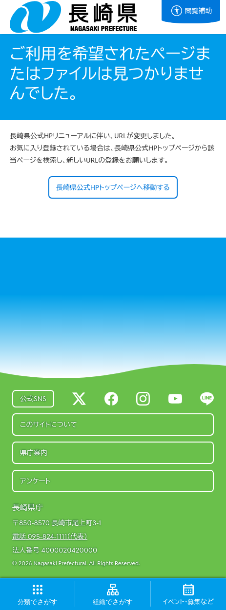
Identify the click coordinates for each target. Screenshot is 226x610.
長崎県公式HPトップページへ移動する (113, 187)
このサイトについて (48, 424)
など (188, 601)
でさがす (38, 601)
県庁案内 (33, 452)
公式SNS (33, 398)
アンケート (35, 481)
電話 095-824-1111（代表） (49, 536)
